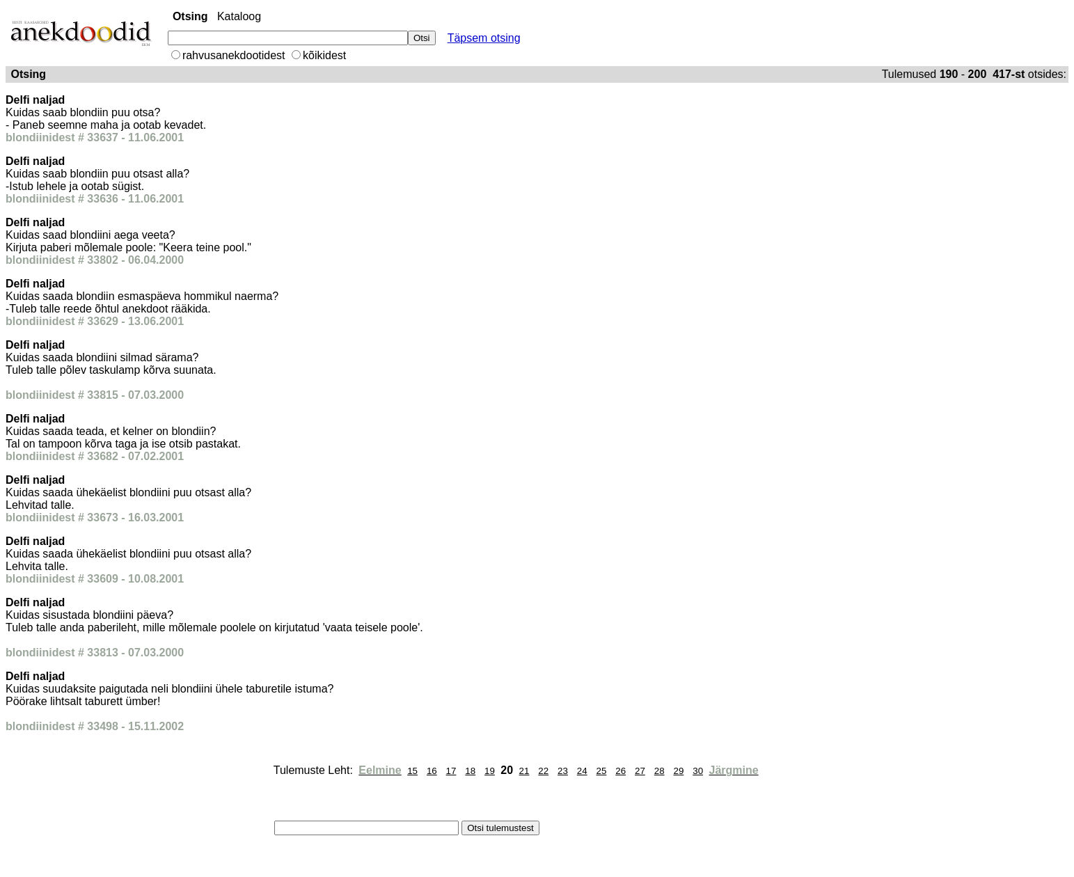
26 (620, 771)
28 (659, 771)
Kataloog (239, 16)
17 (451, 771)
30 (698, 771)
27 (640, 771)
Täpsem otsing (484, 38)
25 (602, 771)
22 (543, 771)
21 (524, 771)
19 (489, 771)
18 (470, 771)
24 (582, 771)
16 (432, 771)
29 (678, 771)
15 (412, 771)
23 (563, 771)
